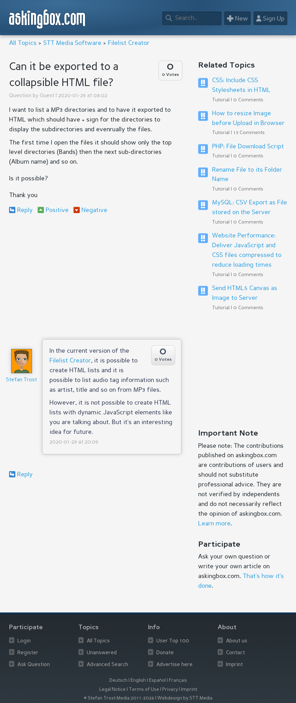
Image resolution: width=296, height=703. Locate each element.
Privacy (170, 689)
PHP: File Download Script (248, 146)
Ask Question (33, 664)
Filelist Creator (128, 43)
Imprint (234, 664)
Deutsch (118, 680)
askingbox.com (47, 19)
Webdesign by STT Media (184, 698)
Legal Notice (112, 689)
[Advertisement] (95, 276)
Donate (165, 653)
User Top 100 (172, 641)
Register (27, 653)
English (138, 680)
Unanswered (102, 653)
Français (178, 680)
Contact (235, 653)
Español (157, 680)
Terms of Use (144, 689)
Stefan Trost (21, 380)
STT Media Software (72, 43)
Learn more (214, 524)
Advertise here (174, 664)
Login (24, 641)
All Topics (23, 43)
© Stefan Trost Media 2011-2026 (119, 698)
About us (236, 641)
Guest (47, 96)
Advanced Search (107, 664)
